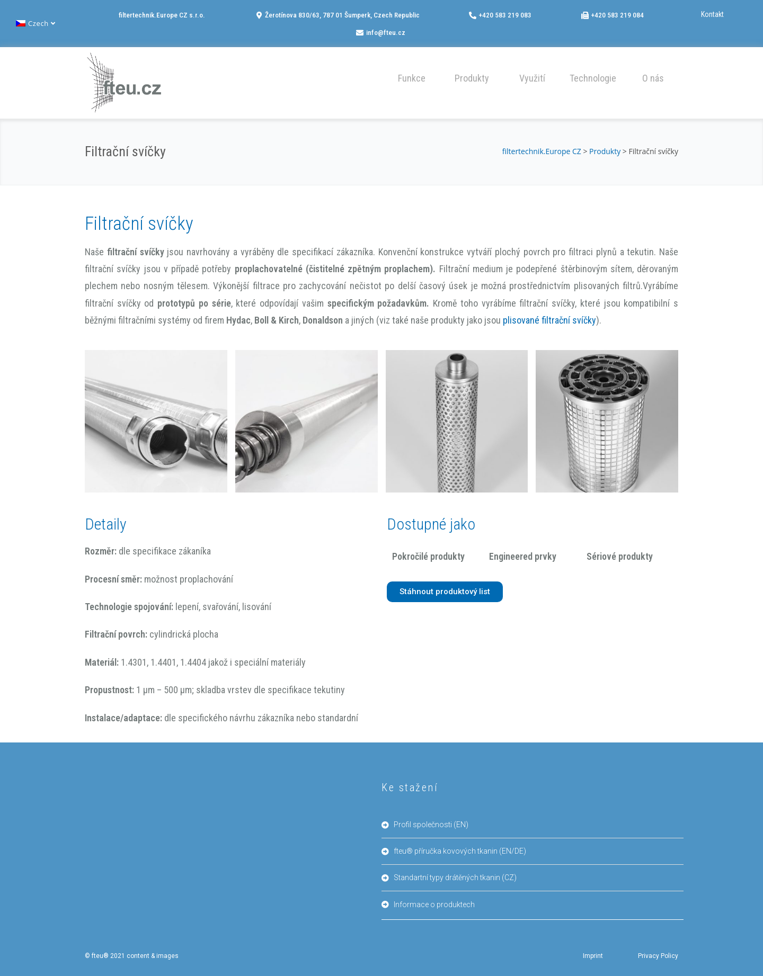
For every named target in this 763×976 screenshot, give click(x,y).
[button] (412, 76)
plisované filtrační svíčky (549, 320)
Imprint (593, 956)
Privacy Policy (658, 956)
